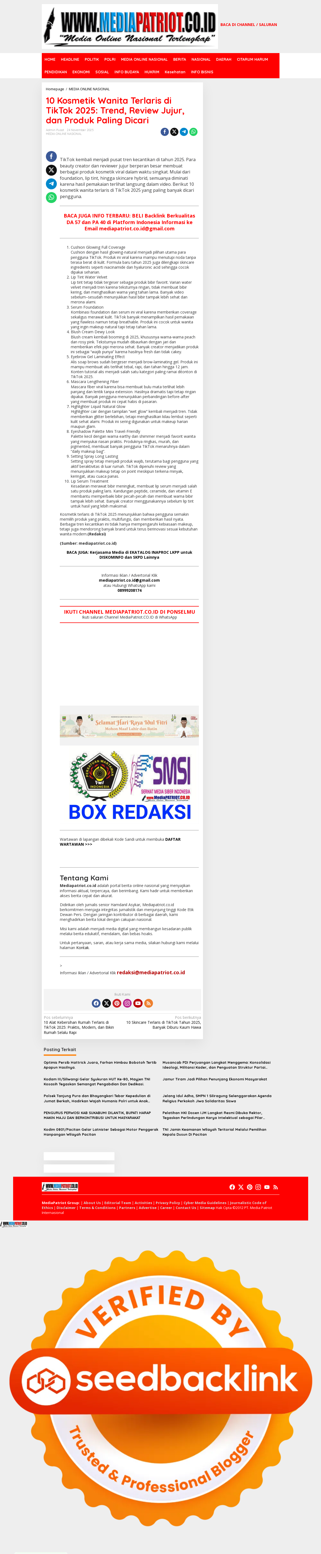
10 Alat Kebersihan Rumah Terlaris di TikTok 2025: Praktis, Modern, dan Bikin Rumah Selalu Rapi (81, 1025)
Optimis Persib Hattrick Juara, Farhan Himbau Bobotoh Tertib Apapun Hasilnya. (100, 1064)
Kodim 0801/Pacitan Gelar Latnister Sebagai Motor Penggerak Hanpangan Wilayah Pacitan (101, 1131)
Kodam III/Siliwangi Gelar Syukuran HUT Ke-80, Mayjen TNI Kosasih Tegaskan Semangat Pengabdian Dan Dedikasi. (97, 1081)
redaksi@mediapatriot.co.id (151, 972)
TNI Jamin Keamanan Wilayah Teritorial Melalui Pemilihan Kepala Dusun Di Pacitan (214, 1131)
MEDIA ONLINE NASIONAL (64, 134)
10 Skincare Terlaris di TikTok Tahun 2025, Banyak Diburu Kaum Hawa (163, 1022)
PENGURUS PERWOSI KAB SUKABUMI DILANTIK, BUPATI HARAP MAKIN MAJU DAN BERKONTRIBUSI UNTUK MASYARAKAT (97, 1115)
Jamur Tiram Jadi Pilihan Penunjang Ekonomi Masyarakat (215, 1079)
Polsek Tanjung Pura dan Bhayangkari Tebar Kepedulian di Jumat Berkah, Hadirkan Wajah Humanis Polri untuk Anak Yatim (97, 1098)
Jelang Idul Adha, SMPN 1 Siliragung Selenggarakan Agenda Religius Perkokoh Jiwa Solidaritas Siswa (217, 1098)
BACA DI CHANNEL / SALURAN (248, 24)
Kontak (82, 947)
